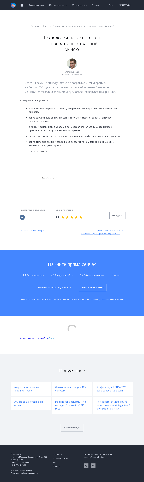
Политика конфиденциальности (24, 473)
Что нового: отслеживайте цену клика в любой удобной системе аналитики (113, 405)
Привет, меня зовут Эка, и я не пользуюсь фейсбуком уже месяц (102, 232)
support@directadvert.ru (94, 457)
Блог (55, 462)
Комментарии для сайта (38, 338)
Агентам (95, 5)
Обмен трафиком (79, 5)
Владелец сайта (62, 275)
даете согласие (82, 299)
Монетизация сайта (58, 5)
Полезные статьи (60, 458)
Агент (116, 275)
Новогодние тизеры (32, 232)
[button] (124, 5)
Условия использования (21, 470)
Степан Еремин (72, 71)
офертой (65, 299)
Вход (111, 5)
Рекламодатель (33, 275)
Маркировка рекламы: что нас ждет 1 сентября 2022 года (70, 405)
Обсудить (117, 215)
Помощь (56, 466)
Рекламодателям (36, 5)
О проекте (57, 454)
